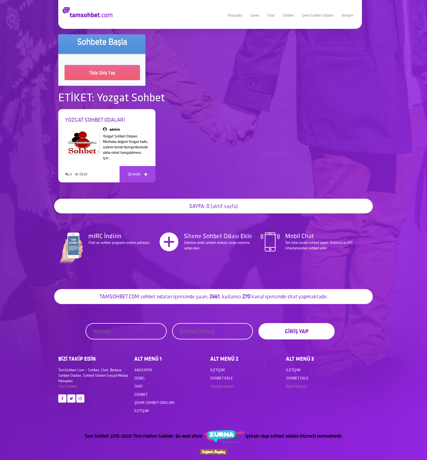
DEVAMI (137, 174)
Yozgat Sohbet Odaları (95, 119)
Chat (270, 15)
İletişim (347, 15)
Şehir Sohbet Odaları (318, 15)
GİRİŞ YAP (297, 331)
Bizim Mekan (296, 386)
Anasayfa (235, 15)
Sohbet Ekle (221, 378)
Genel (255, 15)
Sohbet (288, 15)
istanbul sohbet (222, 386)
